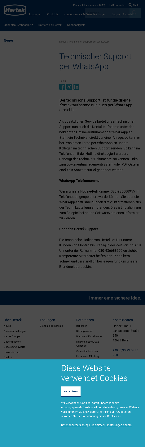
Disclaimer (97, 425)
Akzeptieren (71, 391)
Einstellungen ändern (119, 425)
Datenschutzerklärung (75, 425)
